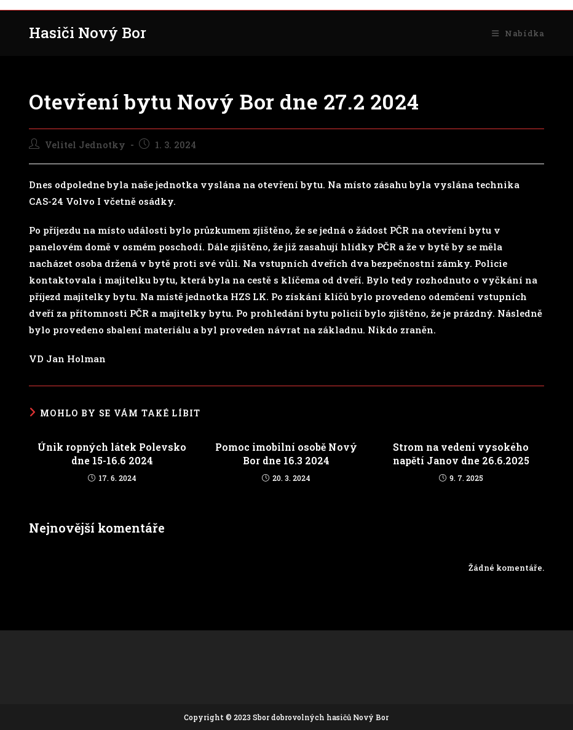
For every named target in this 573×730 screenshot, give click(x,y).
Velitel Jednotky (85, 145)
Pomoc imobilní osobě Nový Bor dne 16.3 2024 (286, 453)
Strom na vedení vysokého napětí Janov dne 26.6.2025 (461, 453)
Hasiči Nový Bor (87, 32)
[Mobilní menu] (518, 33)
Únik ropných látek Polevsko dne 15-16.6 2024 (112, 453)
